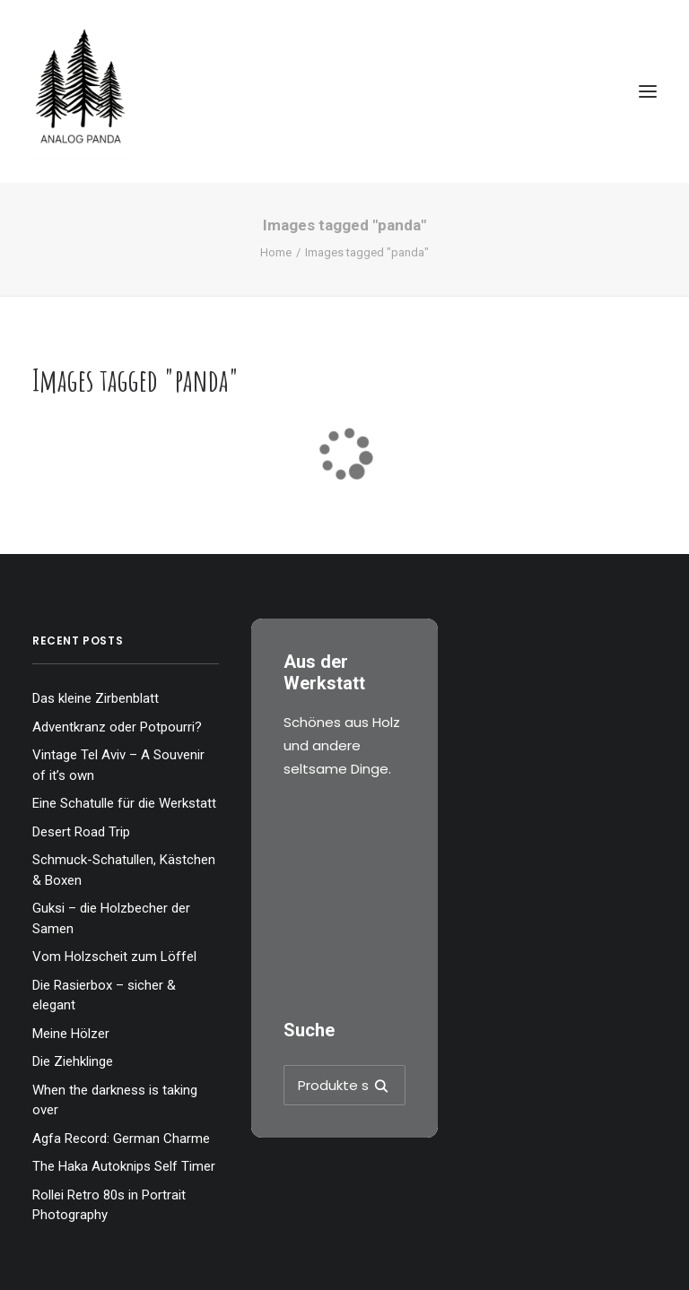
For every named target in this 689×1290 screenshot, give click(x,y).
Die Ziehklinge (72, 1061)
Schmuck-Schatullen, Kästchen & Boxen (123, 870)
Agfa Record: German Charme (121, 1138)
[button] (647, 91)
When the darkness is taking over (114, 1100)
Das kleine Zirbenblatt (95, 698)
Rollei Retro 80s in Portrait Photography (109, 1205)
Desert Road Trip (81, 832)
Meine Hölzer (70, 1034)
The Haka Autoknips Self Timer (123, 1166)
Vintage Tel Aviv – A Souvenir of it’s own (118, 765)
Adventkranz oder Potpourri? (117, 727)
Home (276, 252)
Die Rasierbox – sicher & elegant (104, 995)
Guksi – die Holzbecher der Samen (111, 918)
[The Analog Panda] (344, 91)
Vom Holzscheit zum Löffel (114, 956)
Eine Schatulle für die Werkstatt (124, 803)
